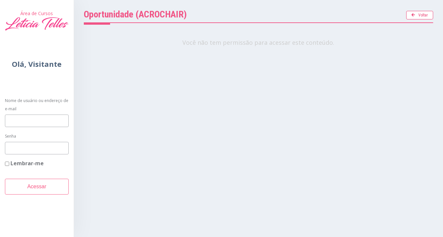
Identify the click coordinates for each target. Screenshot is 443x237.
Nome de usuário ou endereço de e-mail (36, 105)
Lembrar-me (24, 163)
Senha (10, 136)
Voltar (419, 15)
